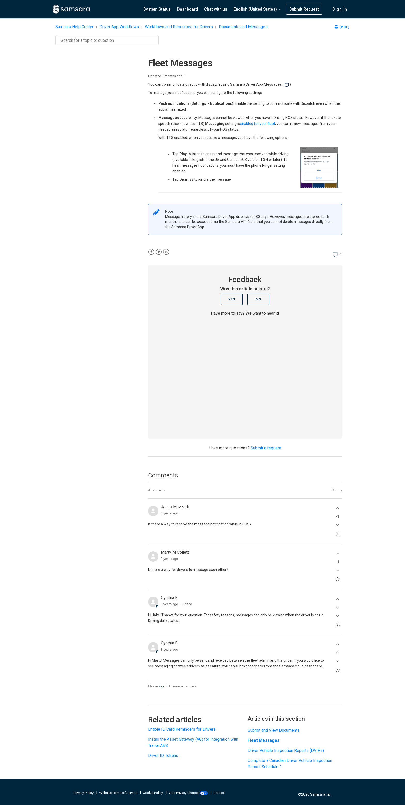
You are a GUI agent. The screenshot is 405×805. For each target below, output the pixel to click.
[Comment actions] (337, 534)
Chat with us (215, 9)
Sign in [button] (339, 9)
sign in (163, 686)
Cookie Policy (153, 793)
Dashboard (187, 9)
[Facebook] (151, 252)
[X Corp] (158, 252)
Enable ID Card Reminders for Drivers (182, 729)
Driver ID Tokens (163, 755)
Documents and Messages (243, 26)
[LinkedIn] (166, 252)
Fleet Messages (263, 740)
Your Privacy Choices (188, 793)
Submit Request (304, 9)
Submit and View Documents (274, 730)
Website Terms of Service (118, 793)
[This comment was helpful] (337, 508)
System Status (157, 9)
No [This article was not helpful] (258, 299)
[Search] (107, 40)
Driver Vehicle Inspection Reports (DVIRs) (286, 750)
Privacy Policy (84, 793)
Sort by (337, 490)
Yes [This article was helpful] (231, 299)
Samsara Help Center (74, 26)
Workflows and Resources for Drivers (179, 26)
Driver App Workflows (119, 26)
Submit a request (266, 447)
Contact (219, 793)
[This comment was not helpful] (337, 525)
